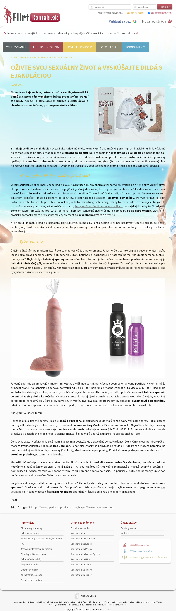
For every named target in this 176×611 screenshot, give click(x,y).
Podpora (125, 533)
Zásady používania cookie (33, 554)
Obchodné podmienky (31, 528)
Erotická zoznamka (80, 528)
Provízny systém (128, 528)
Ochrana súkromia (30, 533)
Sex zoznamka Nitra (80, 559)
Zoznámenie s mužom (32, 580)
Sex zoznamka (78, 533)
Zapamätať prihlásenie (161, 12)
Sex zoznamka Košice (81, 543)
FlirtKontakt (18, 57)
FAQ (23, 543)
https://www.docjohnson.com (96, 507)
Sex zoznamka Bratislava (83, 538)
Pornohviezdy (135, 47)
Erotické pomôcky (79, 47)
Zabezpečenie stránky (31, 559)
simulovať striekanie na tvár (112, 405)
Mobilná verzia (88, 595)
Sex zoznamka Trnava (81, 569)
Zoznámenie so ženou (31, 574)
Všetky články (16, 47)
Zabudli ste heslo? (135, 12)
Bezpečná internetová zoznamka (36, 548)
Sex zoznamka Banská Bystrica (85, 554)
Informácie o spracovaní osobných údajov (41, 538)
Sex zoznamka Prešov (81, 548)
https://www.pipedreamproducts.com (54, 507)
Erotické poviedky (46, 47)
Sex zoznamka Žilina (81, 564)
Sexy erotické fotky (29, 564)
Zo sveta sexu (109, 47)
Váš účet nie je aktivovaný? (110, 12)
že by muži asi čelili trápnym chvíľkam (98, 206)
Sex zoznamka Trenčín (81, 574)
